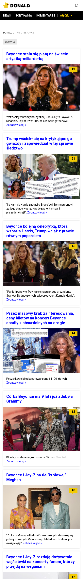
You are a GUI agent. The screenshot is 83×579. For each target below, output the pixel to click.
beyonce (10, 41)
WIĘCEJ (66, 15)
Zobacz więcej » (16, 124)
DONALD (7, 32)
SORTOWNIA (23, 15)
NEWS (7, 15)
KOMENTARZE (45, 15)
